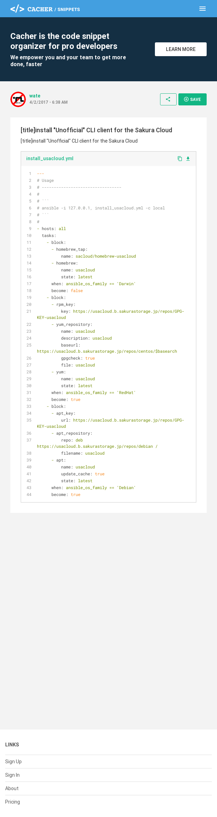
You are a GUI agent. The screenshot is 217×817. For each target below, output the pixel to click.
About (12, 788)
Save (192, 99)
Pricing (12, 802)
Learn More (181, 49)
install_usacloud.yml (49, 158)
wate (34, 96)
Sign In (12, 775)
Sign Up (13, 761)
